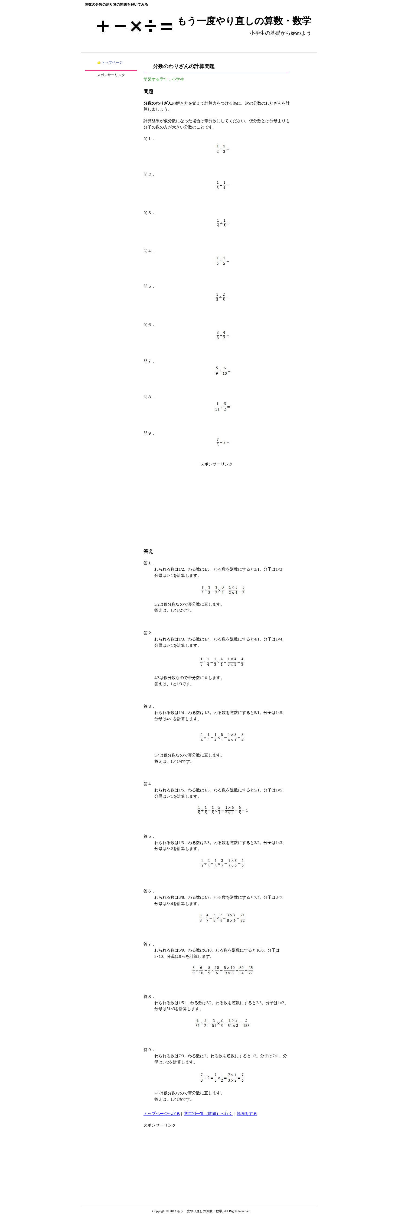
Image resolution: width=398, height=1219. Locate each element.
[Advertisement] (216, 505)
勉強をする (247, 1113)
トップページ (112, 62)
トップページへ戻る (161, 1113)
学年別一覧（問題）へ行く (208, 1113)
